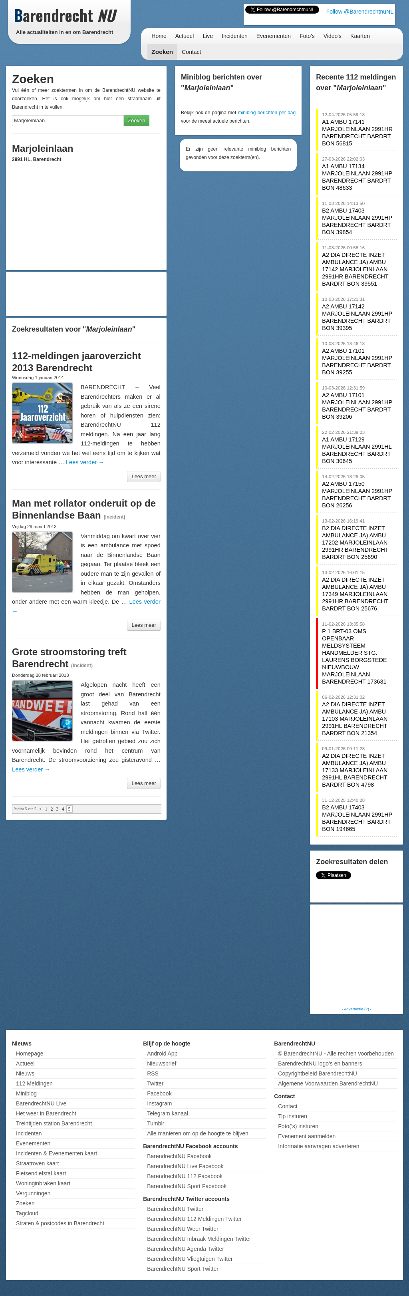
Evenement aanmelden (307, 1136)
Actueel (184, 36)
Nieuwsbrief (161, 1063)
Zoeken (162, 51)
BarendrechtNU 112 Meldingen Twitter (194, 1219)
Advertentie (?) (356, 1009)
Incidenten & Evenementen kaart (56, 1153)
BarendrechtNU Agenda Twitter (185, 1249)
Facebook (159, 1093)
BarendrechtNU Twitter (175, 1209)
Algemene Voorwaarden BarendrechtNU (328, 1083)
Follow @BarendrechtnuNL (359, 11)
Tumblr (155, 1123)
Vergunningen (33, 1193)
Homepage (30, 1053)
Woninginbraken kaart (43, 1183)
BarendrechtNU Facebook (179, 1156)
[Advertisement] (86, 294)
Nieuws (25, 1073)
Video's (332, 36)
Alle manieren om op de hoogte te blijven (197, 1133)
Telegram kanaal (167, 1113)
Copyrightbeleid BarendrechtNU (317, 1073)
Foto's (307, 36)
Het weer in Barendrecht (46, 1113)
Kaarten (360, 36)
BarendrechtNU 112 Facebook (184, 1176)
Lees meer (143, 476)
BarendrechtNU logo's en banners (320, 1063)
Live (208, 36)
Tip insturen (292, 1116)
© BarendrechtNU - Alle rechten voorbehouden (336, 1053)
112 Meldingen (34, 1083)
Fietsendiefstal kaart (41, 1173)
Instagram (159, 1103)
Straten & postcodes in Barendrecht (60, 1223)
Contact (191, 52)
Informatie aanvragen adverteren (318, 1146)
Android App (162, 1053)
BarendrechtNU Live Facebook (185, 1166)
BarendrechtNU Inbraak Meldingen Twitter (199, 1239)
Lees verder (85, 462)
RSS (153, 1073)
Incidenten (235, 36)
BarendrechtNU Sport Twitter (182, 1269)
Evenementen (273, 36)
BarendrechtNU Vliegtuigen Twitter (190, 1259)
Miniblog (26, 1093)
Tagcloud (27, 1213)
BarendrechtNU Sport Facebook (186, 1186)
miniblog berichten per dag (267, 112)
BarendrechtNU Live (41, 1103)
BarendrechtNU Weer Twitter (182, 1229)
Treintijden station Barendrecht (54, 1123)
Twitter (155, 1083)
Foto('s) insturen (298, 1126)
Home (158, 36)
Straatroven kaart (37, 1163)
